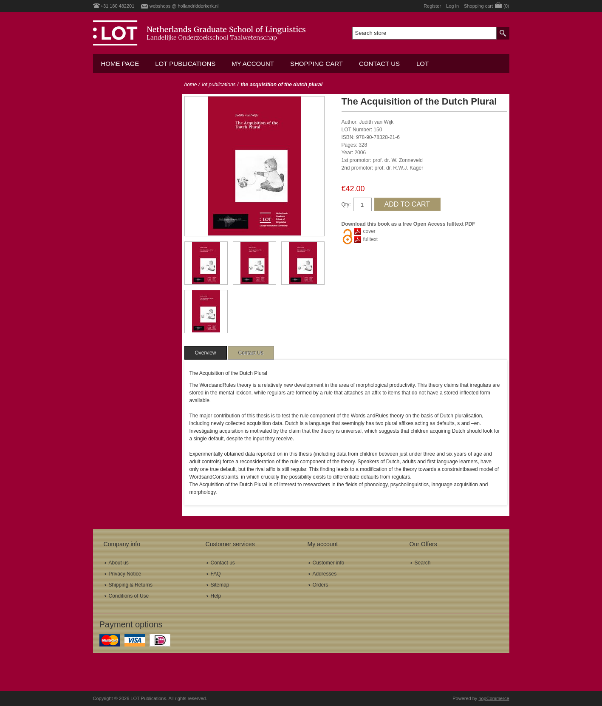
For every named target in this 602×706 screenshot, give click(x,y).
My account (253, 63)
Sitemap (220, 585)
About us (119, 563)
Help (216, 596)
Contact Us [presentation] (250, 353)
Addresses (325, 574)
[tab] (205, 353)
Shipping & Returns (131, 585)
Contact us (379, 63)
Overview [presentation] (205, 353)
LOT (422, 63)
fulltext (370, 239)
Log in (452, 6)
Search (423, 563)
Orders (320, 585)
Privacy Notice (125, 574)
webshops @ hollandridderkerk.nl (184, 6)
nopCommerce (493, 698)
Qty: (346, 204)
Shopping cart (316, 63)
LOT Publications (185, 63)
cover (369, 231)
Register (432, 6)
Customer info (329, 563)
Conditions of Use (129, 596)
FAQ (216, 574)
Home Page (120, 63)
